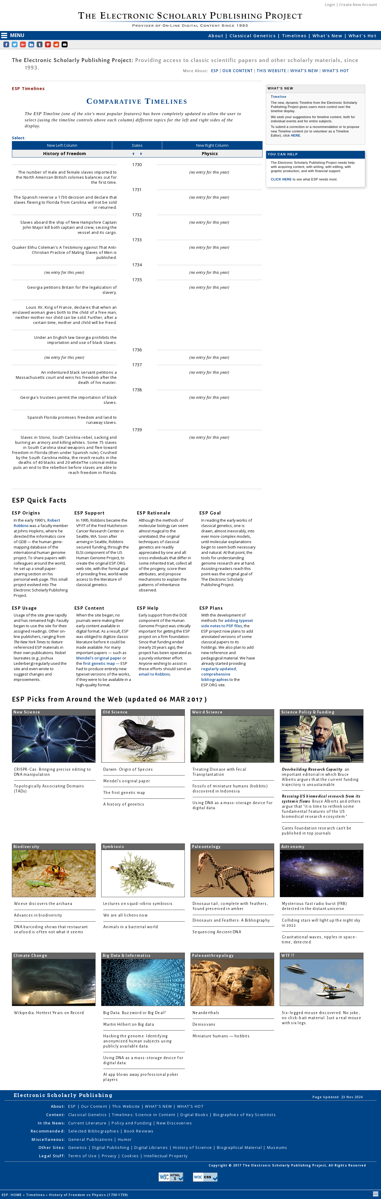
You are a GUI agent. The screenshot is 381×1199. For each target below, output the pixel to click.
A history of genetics (124, 804)
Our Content (94, 1106)
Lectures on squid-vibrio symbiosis (138, 904)
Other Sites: (51, 1147)
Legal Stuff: (52, 1155)
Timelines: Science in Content (144, 1114)
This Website (126, 1106)
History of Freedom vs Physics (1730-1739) (89, 1194)
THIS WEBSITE (271, 71)
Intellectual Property (166, 1155)
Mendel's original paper (99, 658)
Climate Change (30, 956)
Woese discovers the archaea (43, 904)
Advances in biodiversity (38, 915)
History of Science (193, 1147)
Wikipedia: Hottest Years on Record (49, 1013)
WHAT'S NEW (304, 71)
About (216, 35)
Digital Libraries (151, 1147)
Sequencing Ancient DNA (217, 932)
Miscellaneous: (48, 1139)
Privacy (110, 1155)
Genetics (78, 1147)
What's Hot (363, 35)
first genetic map (99, 663)
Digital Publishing (111, 1147)
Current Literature (88, 1123)
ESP (214, 71)
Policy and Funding (132, 1123)
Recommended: (48, 1131)
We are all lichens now (125, 915)
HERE (295, 135)
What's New (328, 35)
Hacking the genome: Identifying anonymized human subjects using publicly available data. (137, 1041)
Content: (55, 1114)
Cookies (131, 1155)
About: (58, 1106)
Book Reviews (139, 1131)
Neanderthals (206, 1013)
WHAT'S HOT (335, 71)
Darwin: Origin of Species (128, 769)
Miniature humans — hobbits (221, 1036)
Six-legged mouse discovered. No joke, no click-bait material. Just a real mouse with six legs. (321, 1018)
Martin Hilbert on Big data (128, 1024)
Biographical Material (240, 1147)
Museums (277, 1147)
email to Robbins (154, 674)
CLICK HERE (282, 179)
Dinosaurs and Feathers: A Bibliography (231, 920)
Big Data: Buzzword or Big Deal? (134, 1013)
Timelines (295, 35)
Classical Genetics (253, 35)
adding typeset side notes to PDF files (227, 623)
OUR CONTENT (237, 71)
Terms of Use (83, 1155)
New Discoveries (174, 1123)
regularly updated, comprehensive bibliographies (219, 674)
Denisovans (204, 1024)
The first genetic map (124, 793)
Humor (125, 1139)
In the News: (51, 1123)
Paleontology (206, 847)
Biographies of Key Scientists (244, 1114)
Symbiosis (113, 847)
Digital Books (195, 1114)
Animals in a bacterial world (130, 927)
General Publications (91, 1139)
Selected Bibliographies (94, 1131)
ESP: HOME (12, 1194)
